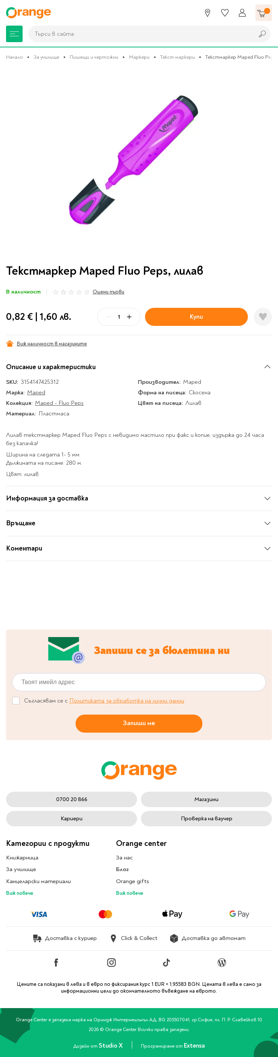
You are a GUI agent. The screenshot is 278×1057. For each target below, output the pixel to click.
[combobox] (139, 34)
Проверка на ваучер (206, 818)
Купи (196, 317)
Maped (36, 392)
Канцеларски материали (38, 881)
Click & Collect (133, 938)
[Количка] (263, 13)
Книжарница (22, 857)
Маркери (139, 57)
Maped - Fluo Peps (59, 403)
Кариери (71, 818)
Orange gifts (132, 881)
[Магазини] (207, 13)
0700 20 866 (71, 799)
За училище (46, 57)
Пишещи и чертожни (94, 57)
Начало (14, 57)
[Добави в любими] (263, 317)
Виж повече (19, 893)
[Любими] (225, 13)
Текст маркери (177, 57)
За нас (124, 857)
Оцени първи (108, 291)
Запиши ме (139, 723)
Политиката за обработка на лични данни (126, 700)
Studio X (111, 1045)
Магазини (206, 799)
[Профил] (242, 13)
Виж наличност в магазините (46, 343)
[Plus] (129, 316)
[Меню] (14, 34)
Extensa (194, 1045)
